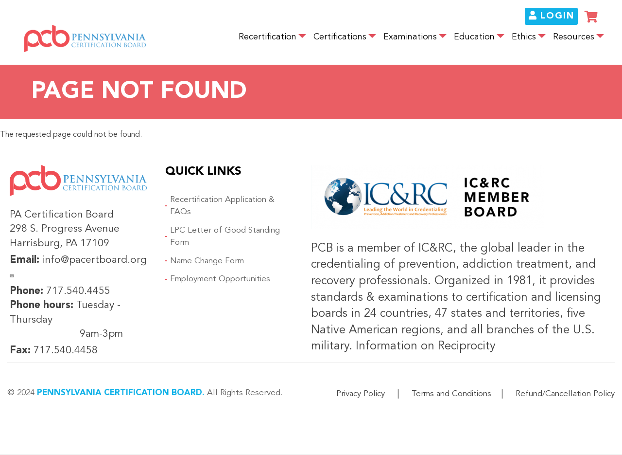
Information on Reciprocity (424, 346)
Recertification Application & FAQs (222, 206)
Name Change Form (207, 261)
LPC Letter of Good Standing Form (225, 236)
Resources (573, 37)
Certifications (339, 37)
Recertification (267, 37)
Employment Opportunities (220, 279)
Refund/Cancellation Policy (565, 394)
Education (474, 37)
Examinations (410, 37)
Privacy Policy (360, 394)
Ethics (524, 37)
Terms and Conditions (451, 394)
